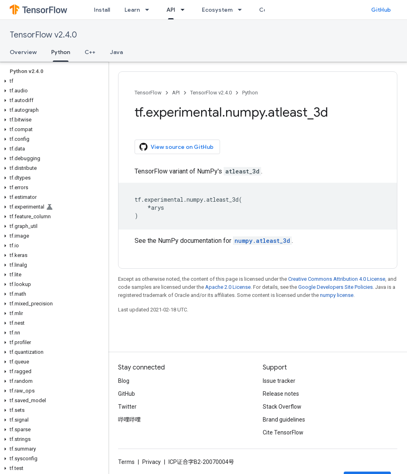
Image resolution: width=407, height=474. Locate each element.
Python (250, 93)
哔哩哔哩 (129, 419)
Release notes (281, 393)
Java (116, 52)
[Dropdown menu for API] (185, 9)
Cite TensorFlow (283, 432)
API (176, 93)
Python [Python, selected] (60, 52)
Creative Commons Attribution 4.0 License (336, 279)
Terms (126, 462)
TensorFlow (148, 93)
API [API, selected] (170, 9)
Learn (132, 9)
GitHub (381, 9)
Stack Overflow (282, 406)
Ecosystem (217, 9)
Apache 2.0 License (228, 287)
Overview (23, 52)
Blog (123, 381)
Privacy (151, 462)
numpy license (336, 295)
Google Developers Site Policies (335, 287)
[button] (52, 81)
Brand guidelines (284, 419)
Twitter (127, 406)
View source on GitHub (176, 147)
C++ (90, 52)
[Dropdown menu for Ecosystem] (242, 9)
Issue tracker (279, 381)
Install (102, 9)
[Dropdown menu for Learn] (149, 9)
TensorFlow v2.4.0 (43, 35)
